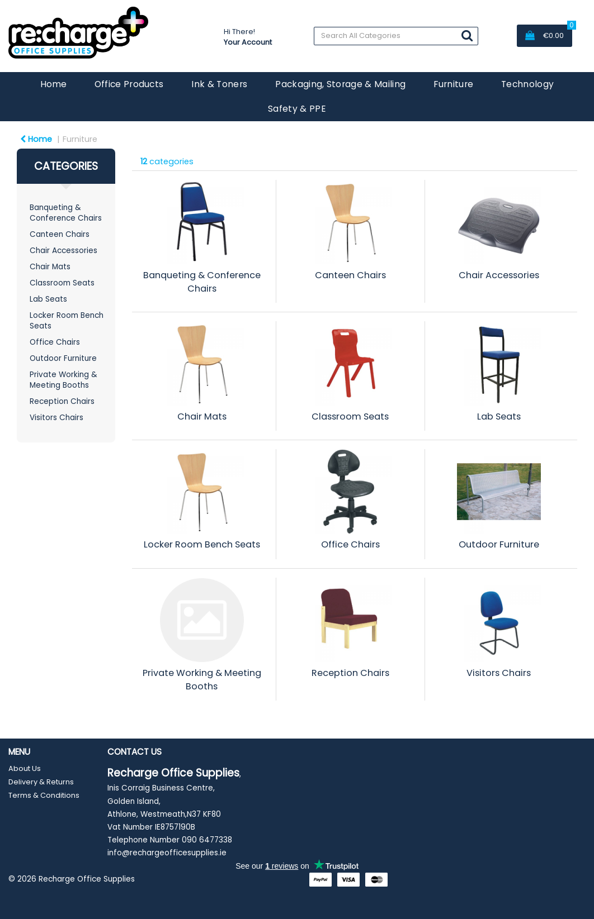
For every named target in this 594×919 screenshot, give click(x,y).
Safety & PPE (297, 109)
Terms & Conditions (43, 795)
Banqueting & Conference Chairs (66, 212)
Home (53, 84)
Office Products (129, 84)
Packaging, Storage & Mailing (340, 84)
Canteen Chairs (59, 234)
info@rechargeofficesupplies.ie (167, 852)
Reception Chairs (62, 401)
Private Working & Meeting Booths (63, 380)
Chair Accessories (63, 250)
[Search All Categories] (396, 36)
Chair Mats (50, 266)
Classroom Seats (62, 283)
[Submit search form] (467, 35)
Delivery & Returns (41, 782)
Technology (527, 84)
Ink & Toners (219, 84)
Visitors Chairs (56, 417)
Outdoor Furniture (63, 358)
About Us (24, 768)
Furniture (453, 84)
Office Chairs (55, 342)
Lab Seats (48, 299)
